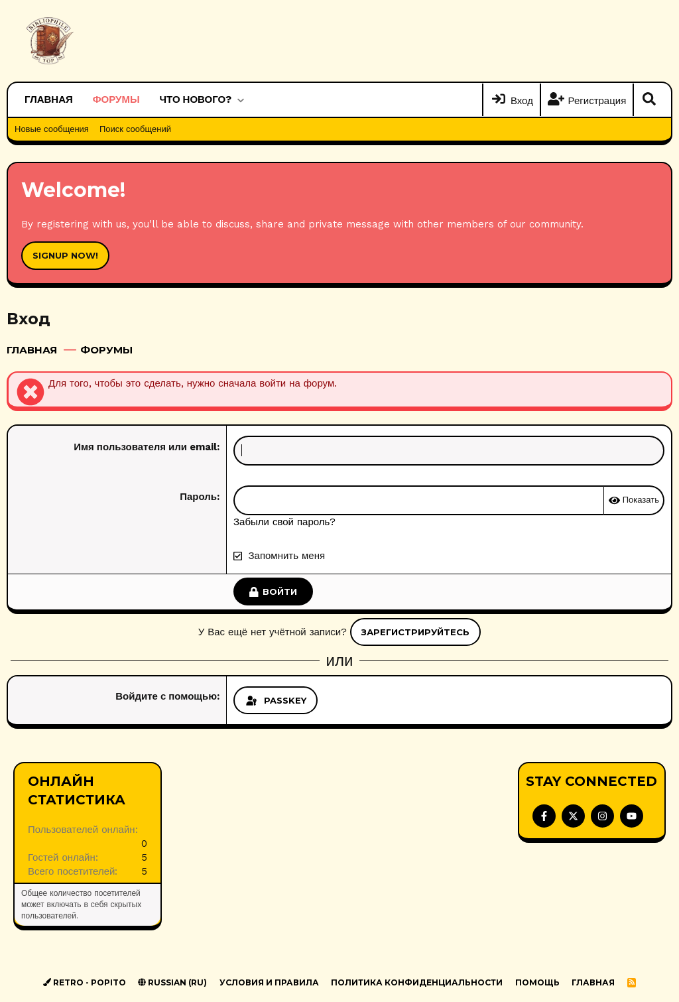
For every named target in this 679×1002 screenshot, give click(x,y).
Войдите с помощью (166, 696)
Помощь (537, 982)
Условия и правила (269, 982)
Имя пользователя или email (145, 447)
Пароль (198, 497)
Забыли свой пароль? (284, 522)
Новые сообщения (52, 129)
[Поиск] (649, 100)
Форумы (116, 99)
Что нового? (196, 99)
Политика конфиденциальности (417, 982)
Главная (49, 99)
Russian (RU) (172, 982)
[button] (240, 100)
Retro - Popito (84, 982)
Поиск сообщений (135, 129)
